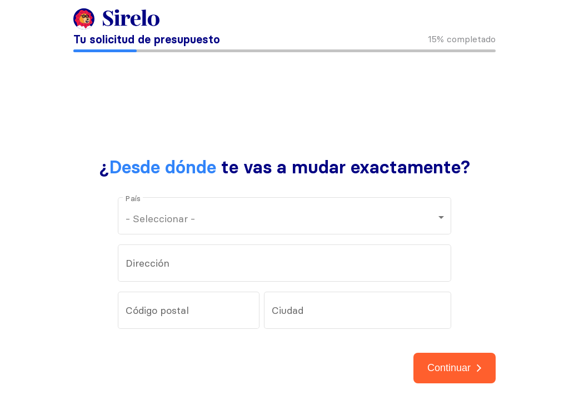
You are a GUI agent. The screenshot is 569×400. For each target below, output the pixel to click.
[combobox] (285, 266)
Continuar (454, 367)
